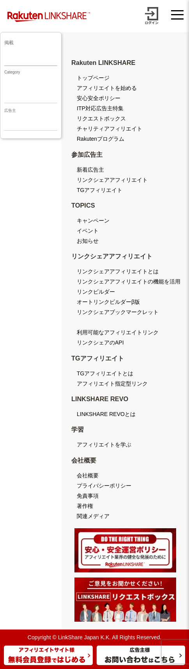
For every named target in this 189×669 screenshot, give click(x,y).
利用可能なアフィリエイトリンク (118, 332)
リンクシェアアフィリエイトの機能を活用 (128, 281)
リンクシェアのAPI (100, 342)
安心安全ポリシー (98, 98)
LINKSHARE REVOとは (106, 414)
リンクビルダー (96, 292)
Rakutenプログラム (100, 139)
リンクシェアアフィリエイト (112, 180)
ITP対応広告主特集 (100, 108)
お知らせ (88, 241)
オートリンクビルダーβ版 (108, 302)
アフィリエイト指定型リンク (112, 383)
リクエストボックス (101, 118)
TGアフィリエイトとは (105, 373)
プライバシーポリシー (104, 485)
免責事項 (88, 496)
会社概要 (88, 475)
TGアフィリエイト (99, 190)
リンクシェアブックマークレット (118, 312)
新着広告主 (90, 170)
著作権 (85, 506)
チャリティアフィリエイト (109, 129)
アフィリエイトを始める (107, 88)
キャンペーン (93, 220)
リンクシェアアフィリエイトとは (118, 271)
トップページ (93, 78)
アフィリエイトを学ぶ (104, 444)
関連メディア (93, 516)
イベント (88, 231)
